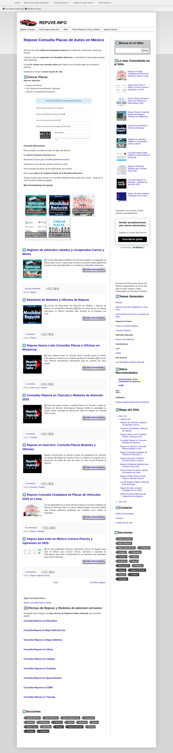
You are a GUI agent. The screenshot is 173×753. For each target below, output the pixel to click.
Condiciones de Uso (124, 523)
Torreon (91, 727)
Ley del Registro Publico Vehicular (130, 362)
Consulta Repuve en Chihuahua (40, 621)
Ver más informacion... (94, 269)
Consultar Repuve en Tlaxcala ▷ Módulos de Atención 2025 (137, 182)
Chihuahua (43, 722)
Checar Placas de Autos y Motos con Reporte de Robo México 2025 (138, 100)
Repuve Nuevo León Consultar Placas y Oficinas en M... (133, 435)
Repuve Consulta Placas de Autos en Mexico (64, 40)
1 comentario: (30, 334)
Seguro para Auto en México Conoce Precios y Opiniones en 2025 (138, 87)
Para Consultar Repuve (37, 3)
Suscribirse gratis (132, 239)
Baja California (51, 718)
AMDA (118, 353)
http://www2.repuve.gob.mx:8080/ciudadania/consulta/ (46, 159)
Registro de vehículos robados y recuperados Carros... (133, 423)
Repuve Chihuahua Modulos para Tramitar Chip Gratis (137, 168)
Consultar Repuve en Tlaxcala (39, 697)
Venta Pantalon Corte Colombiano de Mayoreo (129, 380)
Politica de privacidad (124, 514)
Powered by (132, 247)
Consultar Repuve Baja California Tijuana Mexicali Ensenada (139, 155)
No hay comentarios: (33, 289)
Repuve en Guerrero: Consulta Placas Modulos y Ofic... (133, 447)
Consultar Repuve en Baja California (43, 640)
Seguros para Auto (84, 3)
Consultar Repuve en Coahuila (40, 668)
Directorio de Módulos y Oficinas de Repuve (58, 299)
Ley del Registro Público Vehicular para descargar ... (134, 483)
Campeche (89, 718)
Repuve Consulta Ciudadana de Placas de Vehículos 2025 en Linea (138, 73)
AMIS (65, 29)
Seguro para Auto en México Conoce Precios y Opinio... (132, 459)
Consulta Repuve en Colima (38, 649)
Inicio (17, 3)
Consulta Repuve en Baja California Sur (44, 630)
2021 (121, 502)
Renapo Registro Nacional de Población (132, 402)
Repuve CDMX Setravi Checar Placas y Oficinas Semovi (133, 477)
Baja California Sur (71, 718)
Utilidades (41, 531)
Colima (70, 722)
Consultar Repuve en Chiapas (39, 659)
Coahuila (57, 722)
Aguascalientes (33, 718)
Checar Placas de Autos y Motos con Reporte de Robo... (134, 471)
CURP (121, 385)
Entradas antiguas (97, 582)
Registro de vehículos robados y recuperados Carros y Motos (137, 141)
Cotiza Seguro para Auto (49, 29)
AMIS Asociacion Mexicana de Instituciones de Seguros (133, 495)
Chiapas (30, 722)
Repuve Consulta (27, 29)
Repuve (33, 292)
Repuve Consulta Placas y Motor (37, 603)
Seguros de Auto (43, 575)
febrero (124, 419)
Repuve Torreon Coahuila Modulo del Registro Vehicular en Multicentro (138, 114)
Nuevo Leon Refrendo (125, 339)
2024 (121, 416)
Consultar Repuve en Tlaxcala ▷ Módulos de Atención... (134, 441)
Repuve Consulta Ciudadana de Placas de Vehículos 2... (133, 453)
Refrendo (46, 727)
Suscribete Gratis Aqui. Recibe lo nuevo (22, 9)
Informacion (106, 3)
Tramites (44, 388)
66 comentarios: (31, 528)
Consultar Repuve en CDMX (38, 687)
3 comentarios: (31, 572)
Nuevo (94, 722)
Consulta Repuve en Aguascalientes (43, 678)
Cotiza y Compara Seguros (127, 326)
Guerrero (33, 487)
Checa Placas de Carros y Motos (86, 29)
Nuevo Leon (35, 388)
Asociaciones (62, 3)
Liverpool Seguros (123, 330)
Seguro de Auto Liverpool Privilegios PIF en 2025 (138, 194)
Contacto (119, 518)
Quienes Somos (110, 29)
